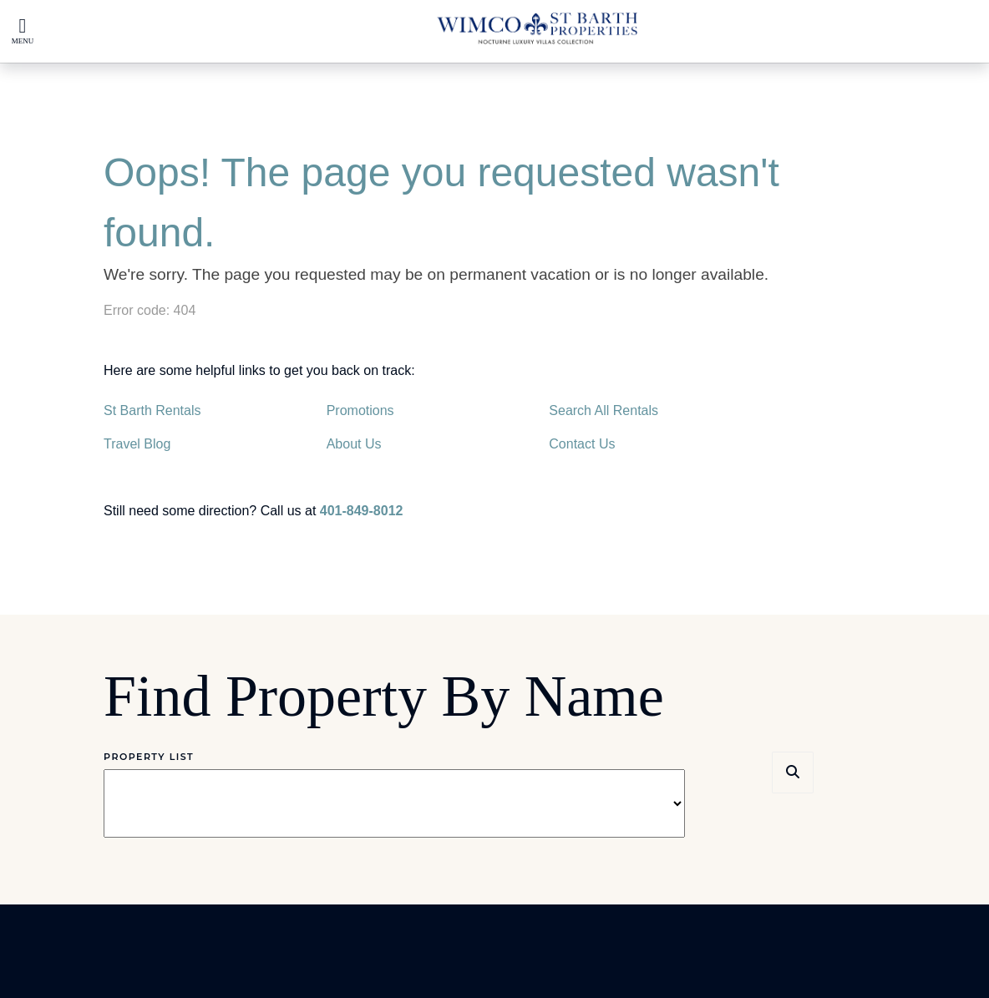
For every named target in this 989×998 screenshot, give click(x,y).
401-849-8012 (361, 511)
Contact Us (582, 444)
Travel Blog (137, 444)
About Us (354, 444)
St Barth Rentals (152, 410)
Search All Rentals (603, 410)
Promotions (360, 410)
